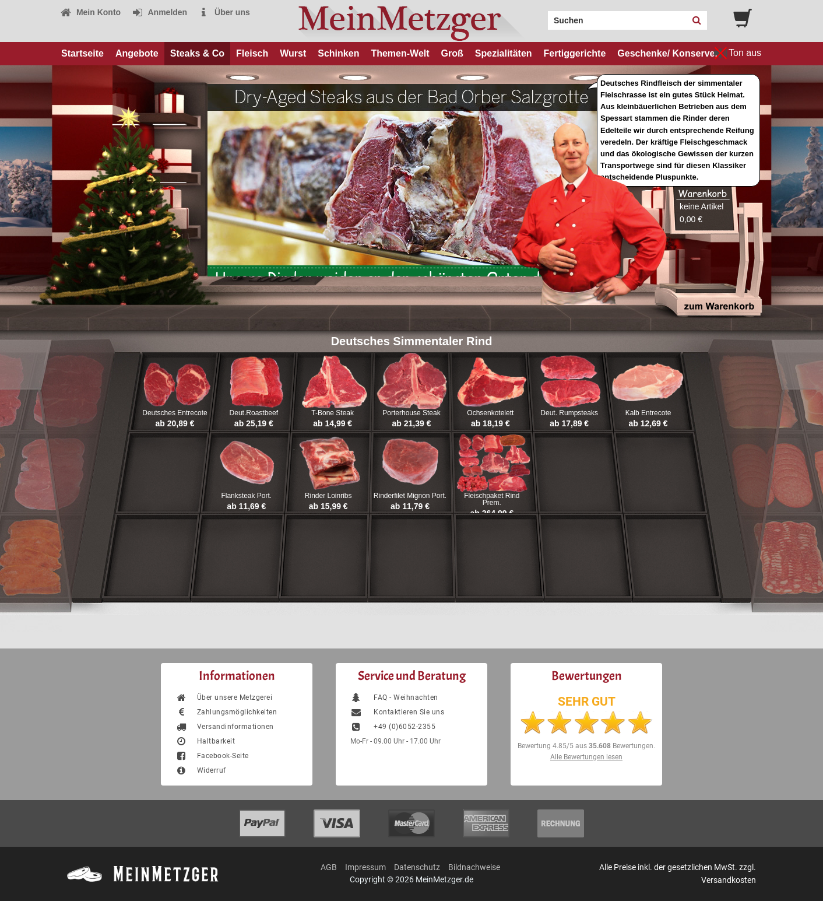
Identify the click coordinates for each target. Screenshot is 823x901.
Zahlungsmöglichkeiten (226, 712)
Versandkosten (728, 880)
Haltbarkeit (205, 741)
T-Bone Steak (332, 413)
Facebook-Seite (212, 756)
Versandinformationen (224, 727)
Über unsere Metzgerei (223, 697)
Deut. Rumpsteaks (569, 413)
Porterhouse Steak (411, 413)
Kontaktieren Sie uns (397, 712)
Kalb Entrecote (648, 413)
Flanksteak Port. (246, 496)
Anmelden (159, 12)
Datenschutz (417, 867)
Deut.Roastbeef (254, 413)
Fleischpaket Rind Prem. (491, 499)
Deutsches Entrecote (174, 413)
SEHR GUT (587, 702)
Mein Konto (90, 12)
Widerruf (200, 770)
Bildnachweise (474, 867)
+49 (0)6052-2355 (392, 727)
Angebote (137, 53)
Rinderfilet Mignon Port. (410, 496)
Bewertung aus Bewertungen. (586, 746)
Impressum (365, 867)
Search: (541, 16)
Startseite (82, 53)
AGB (329, 867)
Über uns (224, 12)
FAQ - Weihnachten (394, 697)
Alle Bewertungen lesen (586, 757)
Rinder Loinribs (328, 496)
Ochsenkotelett (490, 413)
